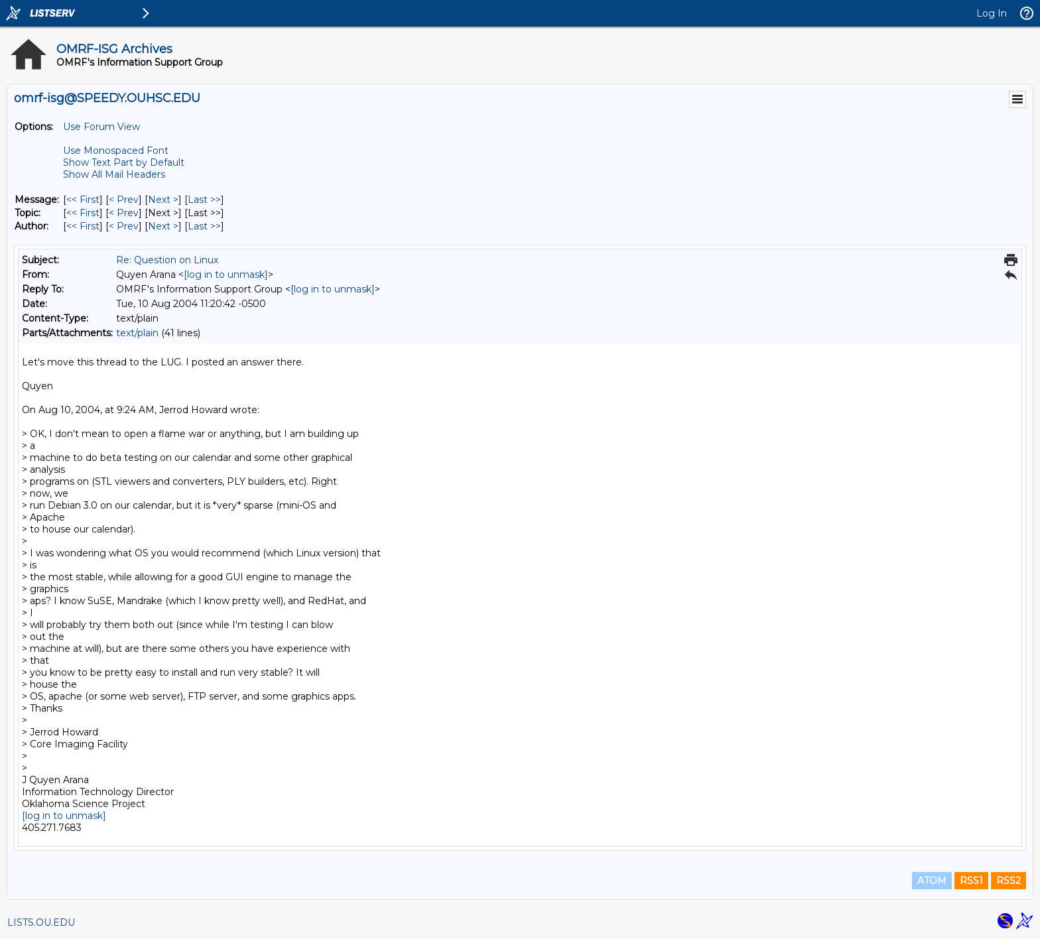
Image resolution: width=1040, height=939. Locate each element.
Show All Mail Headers (114, 174)
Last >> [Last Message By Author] (204, 226)
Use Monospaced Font (115, 150)
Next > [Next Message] (163, 200)
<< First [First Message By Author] (82, 226)
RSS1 (971, 881)
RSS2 (1008, 881)
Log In (991, 13)
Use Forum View (101, 127)
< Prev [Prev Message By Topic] (124, 213)
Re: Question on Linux (167, 260)
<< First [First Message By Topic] (82, 213)
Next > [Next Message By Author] (163, 226)
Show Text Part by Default (123, 162)
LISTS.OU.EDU (41, 922)
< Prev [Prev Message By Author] (124, 226)
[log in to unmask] (226, 275)
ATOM (931, 881)
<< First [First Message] (82, 200)
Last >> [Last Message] (204, 200)
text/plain (137, 333)
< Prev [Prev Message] (124, 200)
